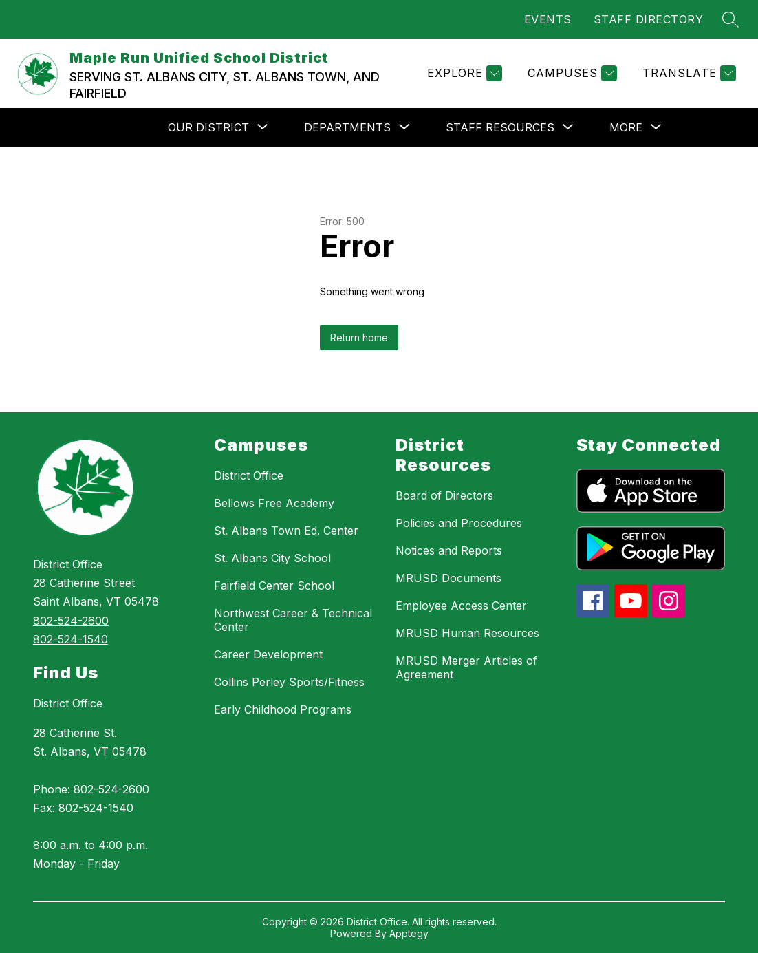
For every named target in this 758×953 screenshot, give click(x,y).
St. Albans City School (272, 558)
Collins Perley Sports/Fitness (289, 682)
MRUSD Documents (448, 578)
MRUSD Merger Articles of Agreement (466, 667)
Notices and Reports (449, 550)
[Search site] (730, 19)
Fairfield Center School (274, 585)
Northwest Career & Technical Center (293, 620)
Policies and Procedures (459, 523)
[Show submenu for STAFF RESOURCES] (500, 127)
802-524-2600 (71, 621)
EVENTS (548, 19)
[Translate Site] (687, 73)
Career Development (268, 654)
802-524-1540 (70, 639)
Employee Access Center (461, 605)
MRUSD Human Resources (467, 633)
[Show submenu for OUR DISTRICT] (208, 127)
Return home (359, 337)
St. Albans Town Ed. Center (286, 530)
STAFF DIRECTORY (649, 19)
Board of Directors (444, 495)
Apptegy (409, 933)
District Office (67, 703)
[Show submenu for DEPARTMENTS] (347, 127)
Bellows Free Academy (274, 503)
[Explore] (463, 73)
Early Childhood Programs (282, 709)
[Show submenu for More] (625, 127)
